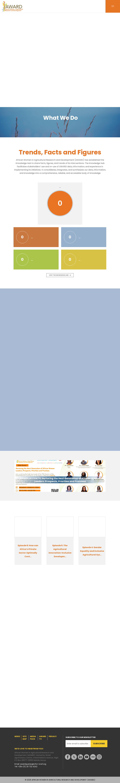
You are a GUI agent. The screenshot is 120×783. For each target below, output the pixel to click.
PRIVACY (53, 736)
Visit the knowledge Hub (58, 275)
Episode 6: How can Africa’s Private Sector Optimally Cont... (28, 551)
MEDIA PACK (33, 737)
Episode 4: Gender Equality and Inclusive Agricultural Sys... (92, 551)
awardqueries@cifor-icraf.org (33, 764)
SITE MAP (25, 737)
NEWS (17, 736)
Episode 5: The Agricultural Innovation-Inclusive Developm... (60, 551)
